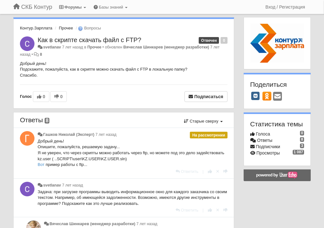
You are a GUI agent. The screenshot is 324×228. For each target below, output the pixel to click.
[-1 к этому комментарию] (225, 171)
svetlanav (52, 47)
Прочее (66, 28)
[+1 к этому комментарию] (210, 171)
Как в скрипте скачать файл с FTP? (89, 39)
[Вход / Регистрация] (285, 7)
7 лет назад (106, 134)
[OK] (266, 96)
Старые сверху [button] (203, 121)
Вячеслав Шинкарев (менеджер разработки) (166, 47)
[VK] (256, 96)
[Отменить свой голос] (217, 171)
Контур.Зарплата (36, 28)
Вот (42, 164)
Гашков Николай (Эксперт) (68, 134)
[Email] (277, 96)
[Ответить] (187, 171)
